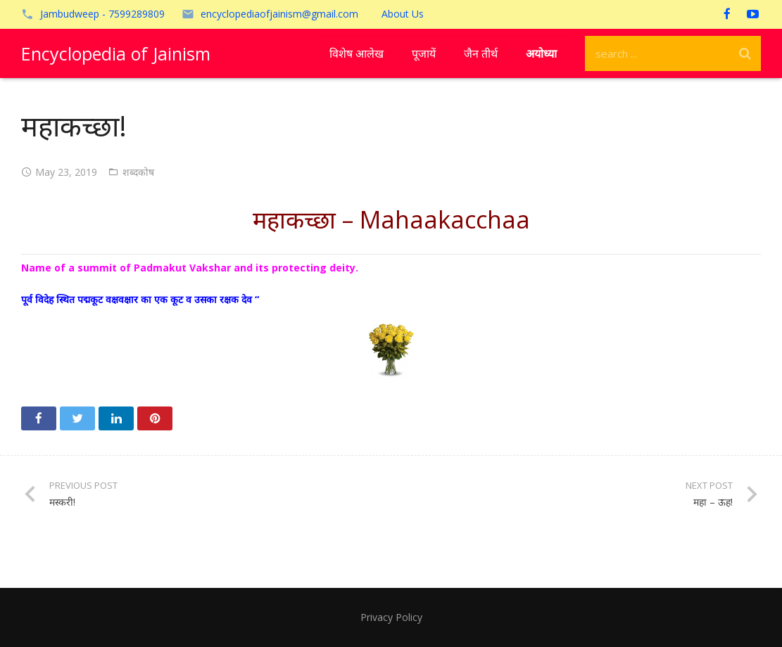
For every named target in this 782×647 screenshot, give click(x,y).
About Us (402, 13)
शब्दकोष (138, 172)
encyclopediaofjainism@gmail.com (279, 13)
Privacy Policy (391, 617)
